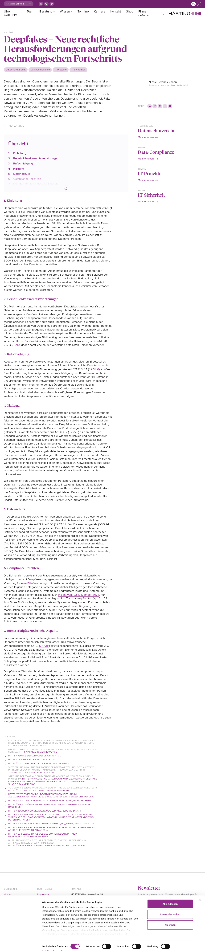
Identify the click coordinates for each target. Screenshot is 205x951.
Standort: (10, 3)
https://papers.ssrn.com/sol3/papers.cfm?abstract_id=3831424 (46, 845)
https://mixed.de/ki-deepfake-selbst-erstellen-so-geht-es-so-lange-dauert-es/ (49, 805)
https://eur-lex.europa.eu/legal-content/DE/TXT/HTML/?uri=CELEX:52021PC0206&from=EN (42, 835)
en (199, 4)
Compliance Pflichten (27, 179)
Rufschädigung (23, 163)
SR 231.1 (44, 646)
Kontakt (115, 11)
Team (30, 11)
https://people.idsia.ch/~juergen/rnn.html (34, 755)
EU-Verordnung (37, 583)
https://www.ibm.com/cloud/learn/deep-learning (38, 763)
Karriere (99, 11)
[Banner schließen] (200, 894)
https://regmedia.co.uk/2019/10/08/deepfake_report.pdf (42, 810)
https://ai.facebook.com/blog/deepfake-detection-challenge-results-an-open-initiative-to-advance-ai (51, 828)
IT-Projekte (149, 173)
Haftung (18, 168)
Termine (83, 11)
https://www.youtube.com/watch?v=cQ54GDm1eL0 (38, 790)
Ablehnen (170, 918)
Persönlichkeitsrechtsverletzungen (36, 158)
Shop (129, 11)
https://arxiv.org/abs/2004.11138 (37, 752)
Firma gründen (144, 13)
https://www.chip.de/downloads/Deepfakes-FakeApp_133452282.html (49, 800)
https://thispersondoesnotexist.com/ (31, 759)
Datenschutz (21, 174)
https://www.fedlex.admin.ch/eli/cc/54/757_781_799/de (40, 823)
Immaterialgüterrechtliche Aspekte (36, 184)
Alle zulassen (170, 897)
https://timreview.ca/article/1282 (34, 772)
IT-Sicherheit (151, 195)
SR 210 (15, 345)
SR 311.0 (94, 369)
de (193, 4)
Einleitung (19, 153)
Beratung (45, 11)
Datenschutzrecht (156, 130)
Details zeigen (50, 944)
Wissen (65, 11)
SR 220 (73, 432)
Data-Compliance (156, 152)
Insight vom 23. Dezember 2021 (78, 594)
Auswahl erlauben (170, 907)
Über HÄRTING (10, 13)
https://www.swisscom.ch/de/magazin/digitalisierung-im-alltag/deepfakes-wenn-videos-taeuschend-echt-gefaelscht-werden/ (51, 795)
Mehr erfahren (146, 137)
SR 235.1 (60, 524)
